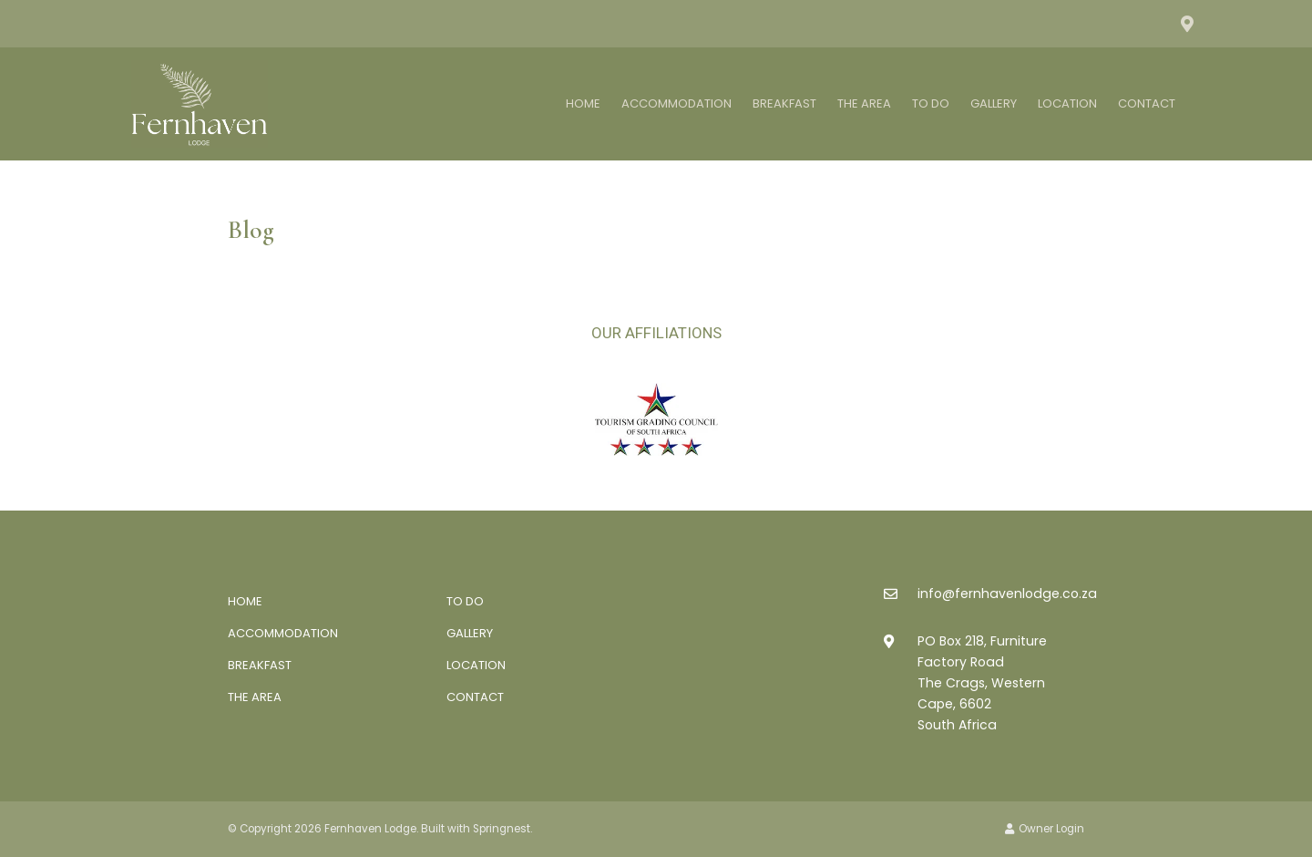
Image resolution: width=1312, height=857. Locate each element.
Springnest (501, 828)
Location (1067, 103)
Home (583, 103)
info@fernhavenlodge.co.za (1007, 593)
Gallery (993, 103)
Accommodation (676, 103)
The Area (864, 103)
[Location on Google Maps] (1186, 22)
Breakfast (784, 103)
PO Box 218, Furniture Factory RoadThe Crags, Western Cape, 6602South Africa (982, 683)
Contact (1146, 103)
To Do (930, 103)
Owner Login (1044, 828)
